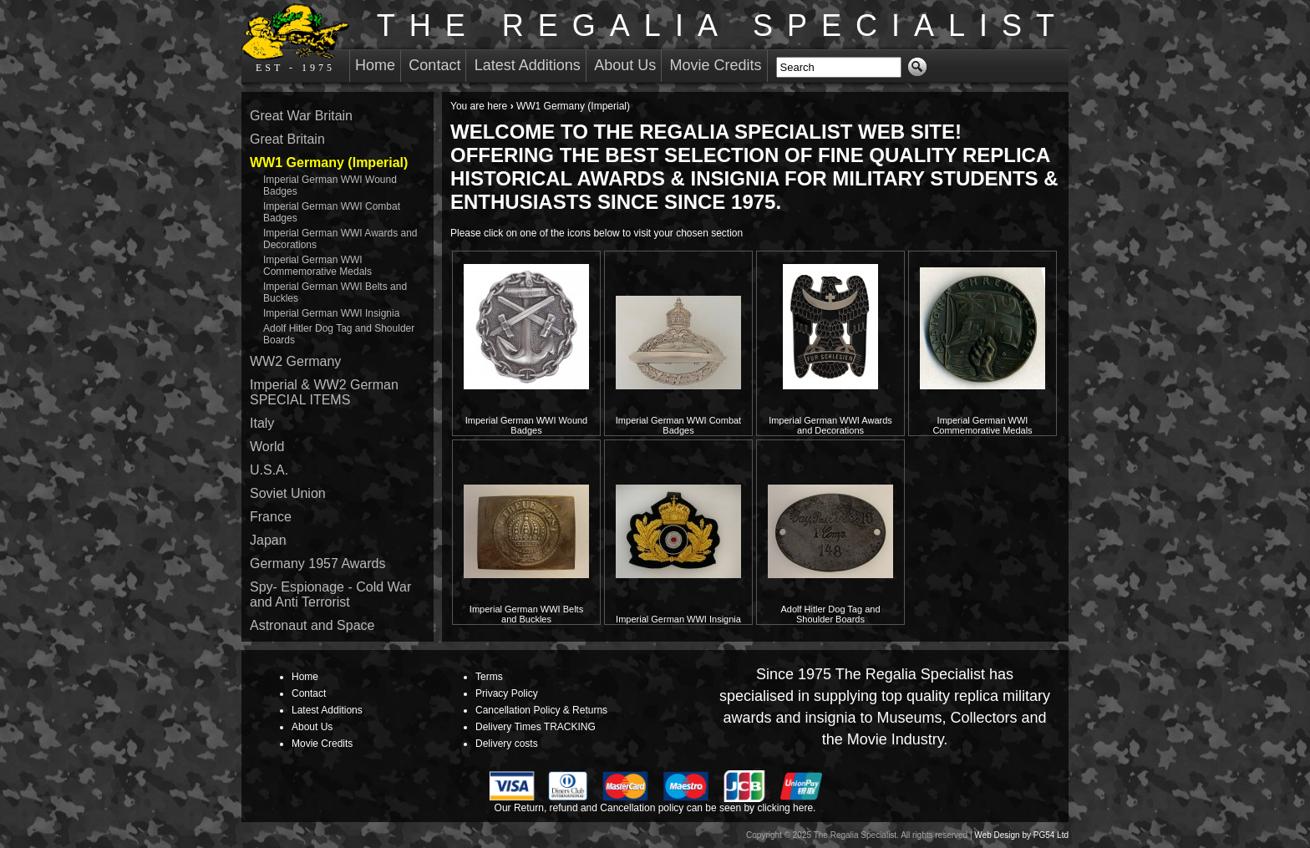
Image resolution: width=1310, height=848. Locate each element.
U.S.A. (269, 470)
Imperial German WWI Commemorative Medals (982, 425)
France (271, 517)
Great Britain (287, 139)
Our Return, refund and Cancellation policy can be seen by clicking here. (655, 808)
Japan (268, 540)
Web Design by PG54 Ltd (1021, 835)
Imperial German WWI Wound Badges (526, 425)
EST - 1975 (295, 38)
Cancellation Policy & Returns (541, 710)
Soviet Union (288, 493)
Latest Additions (528, 65)
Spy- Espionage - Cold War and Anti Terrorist (330, 594)
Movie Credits (716, 65)
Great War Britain (301, 116)
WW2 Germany (295, 361)
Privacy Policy (506, 693)
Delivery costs (506, 743)
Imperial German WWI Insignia (678, 619)
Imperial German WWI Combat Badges (678, 425)
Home (375, 65)
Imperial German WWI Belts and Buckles (526, 614)
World (267, 446)
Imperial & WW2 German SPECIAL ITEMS (324, 392)
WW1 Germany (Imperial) (329, 162)
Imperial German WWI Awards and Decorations (830, 425)
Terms (489, 677)
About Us (625, 65)
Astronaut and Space (312, 625)
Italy (262, 423)
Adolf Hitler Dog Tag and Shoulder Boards (830, 614)
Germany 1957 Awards (317, 563)
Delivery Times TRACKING (535, 727)
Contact (434, 65)
